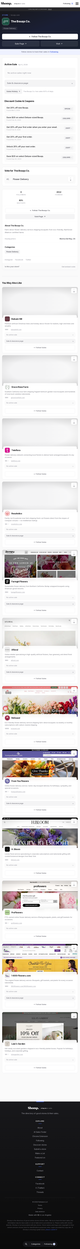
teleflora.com (15, 461)
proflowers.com (16, 923)
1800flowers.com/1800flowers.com (23, 986)
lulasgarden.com (17, 1054)
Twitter (28, 260)
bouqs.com (15, 15)
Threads (40, 1192)
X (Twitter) (40, 1188)
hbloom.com (15, 860)
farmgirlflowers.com (18, 592)
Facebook (19, 260)
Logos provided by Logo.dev (61, 1227)
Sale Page (21, 44)
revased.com (15, 728)
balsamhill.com (16, 329)
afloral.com (15, 660)
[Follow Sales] (40, 36)
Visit (59, 44)
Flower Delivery (10, 28)
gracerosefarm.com (18, 397)
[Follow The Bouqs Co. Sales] (40, 210)
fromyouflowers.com (18, 792)
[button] (77, 3)
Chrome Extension (40, 1136)
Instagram (9, 260)
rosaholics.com (16, 524)
